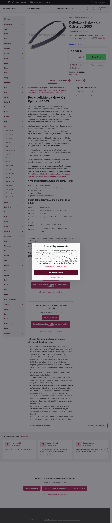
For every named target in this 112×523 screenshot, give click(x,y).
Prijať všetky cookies (56, 272)
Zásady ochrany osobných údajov (56, 267)
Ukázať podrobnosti (56, 277)
